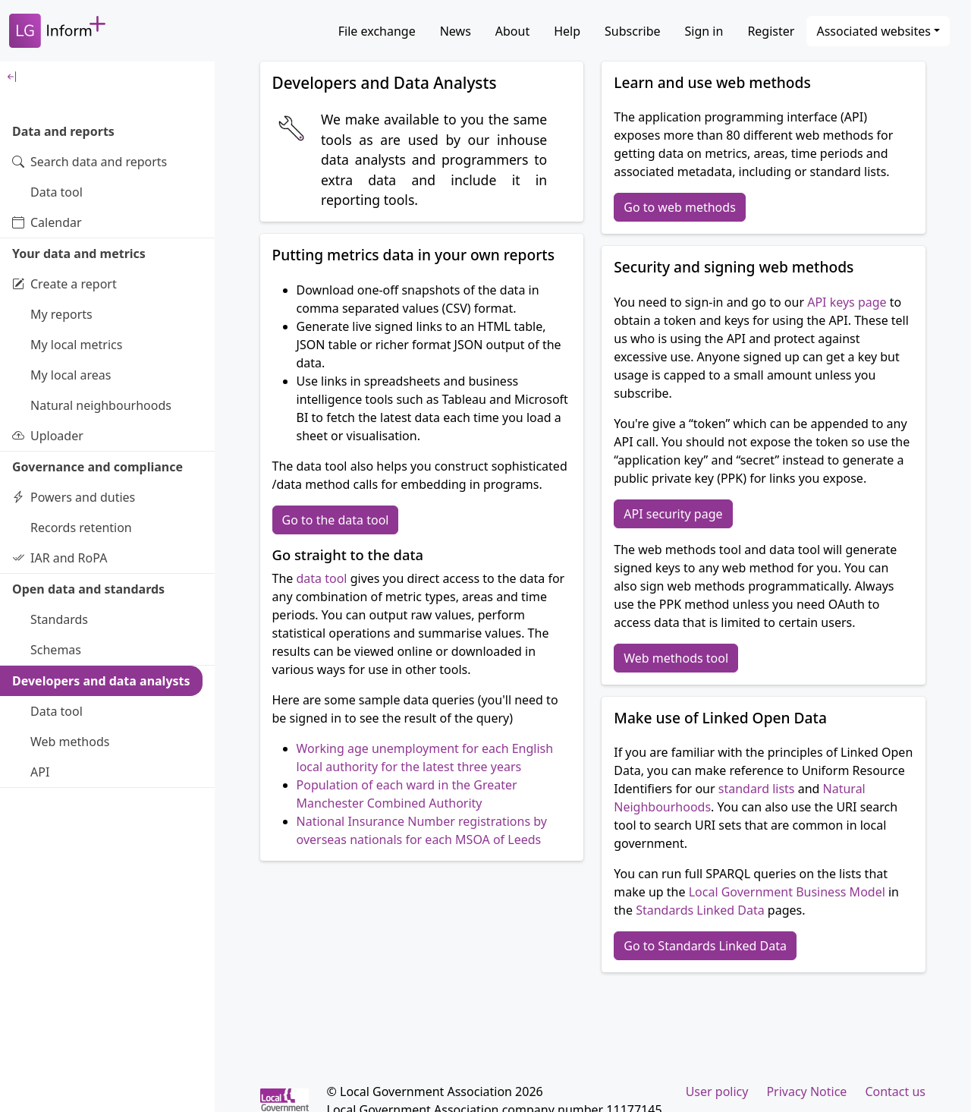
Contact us (895, 1091)
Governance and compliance (97, 466)
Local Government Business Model (787, 892)
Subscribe (632, 31)
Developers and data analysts (101, 681)
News (455, 31)
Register (770, 31)
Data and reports (63, 131)
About (512, 31)
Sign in (704, 31)
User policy (717, 1091)
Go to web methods (680, 207)
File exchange (377, 31)
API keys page (846, 302)
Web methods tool (676, 658)
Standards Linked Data (700, 910)
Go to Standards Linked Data (705, 945)
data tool (322, 578)
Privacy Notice (806, 1091)
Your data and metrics (79, 253)
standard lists (756, 788)
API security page (673, 514)
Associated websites (873, 31)
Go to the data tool (335, 520)
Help (567, 31)
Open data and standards (88, 589)
